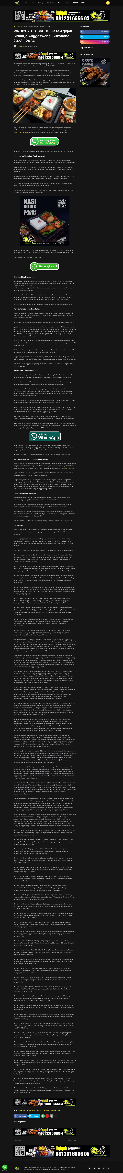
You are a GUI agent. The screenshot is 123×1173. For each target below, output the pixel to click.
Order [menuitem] (60, 3)
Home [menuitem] (26, 3)
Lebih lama (71, 1140)
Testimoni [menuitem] (50, 3)
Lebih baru (17, 1140)
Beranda (16, 26)
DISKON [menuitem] (75, 3)
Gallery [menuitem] (40, 3)
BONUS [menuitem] (84, 3)
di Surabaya (70, 468)
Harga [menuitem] (33, 3)
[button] (108, 3)
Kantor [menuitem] (67, 3)
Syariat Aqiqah (55, 1110)
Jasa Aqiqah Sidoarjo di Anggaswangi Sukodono (36, 26)
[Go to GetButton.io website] (5, 1171)
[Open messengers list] (4, 1167)
